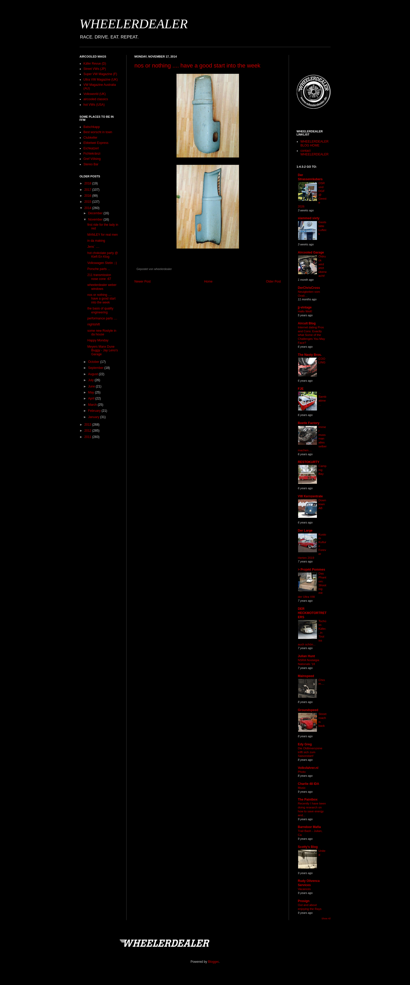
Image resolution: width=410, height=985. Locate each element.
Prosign (304, 901)
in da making (96, 241)
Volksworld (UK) (94, 94)
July (91, 380)
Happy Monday (98, 340)
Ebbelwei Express (95, 143)
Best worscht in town (97, 132)
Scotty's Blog (308, 847)
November (96, 219)
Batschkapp (91, 127)
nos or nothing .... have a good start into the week (197, 65)
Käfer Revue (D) (94, 63)
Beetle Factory (309, 423)
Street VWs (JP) (94, 69)
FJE (301, 389)
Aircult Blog (307, 323)
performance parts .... (102, 318)
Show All (326, 918)
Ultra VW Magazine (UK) (100, 79)
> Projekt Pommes (311, 569)
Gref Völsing (92, 159)
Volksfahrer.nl (308, 768)
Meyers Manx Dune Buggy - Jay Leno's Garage (102, 350)
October (94, 362)
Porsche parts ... (98, 269)
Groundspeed (308, 710)
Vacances (304, 889)
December (96, 213)
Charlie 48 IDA (308, 784)
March (93, 405)
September (96, 368)
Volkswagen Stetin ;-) (102, 263)
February (94, 411)
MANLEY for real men (102, 235)
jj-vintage (305, 307)
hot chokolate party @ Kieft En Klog (102, 254)
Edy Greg (305, 744)
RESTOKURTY (308, 462)
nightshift (93, 324)
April (91, 398)
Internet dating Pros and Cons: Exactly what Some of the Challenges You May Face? (311, 335)
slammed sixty (309, 218)
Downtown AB (322, 504)
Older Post (273, 281)
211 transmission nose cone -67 (99, 276)
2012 (88, 430)
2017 (88, 190)
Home (208, 281)
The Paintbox (307, 799)
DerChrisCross (309, 288)
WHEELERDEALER (133, 23)
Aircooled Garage (311, 252)
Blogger (213, 962)
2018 (88, 183)
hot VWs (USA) (94, 104)
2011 (88, 437)
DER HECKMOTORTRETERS (312, 613)
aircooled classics (95, 99)
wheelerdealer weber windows (101, 286)
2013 (88, 424)
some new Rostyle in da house (101, 332)
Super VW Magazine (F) (100, 74)
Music (302, 787)
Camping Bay (322, 469)
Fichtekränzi (91, 153)
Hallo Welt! (305, 311)
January (94, 417)
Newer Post (142, 281)
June (92, 386)
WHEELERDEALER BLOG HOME (314, 143)
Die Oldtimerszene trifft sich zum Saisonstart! (310, 752)
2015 (88, 202)
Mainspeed (306, 676)
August (93, 374)
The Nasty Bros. (310, 355)
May (91, 392)
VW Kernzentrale (310, 496)
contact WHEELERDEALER (314, 152)
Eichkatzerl (91, 148)
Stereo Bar (90, 164)
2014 (88, 208)
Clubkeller (90, 137)
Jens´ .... (93, 247)
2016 (88, 196)
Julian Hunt (306, 656)
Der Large (305, 530)
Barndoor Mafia (309, 827)
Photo (302, 771)
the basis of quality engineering (100, 310)
